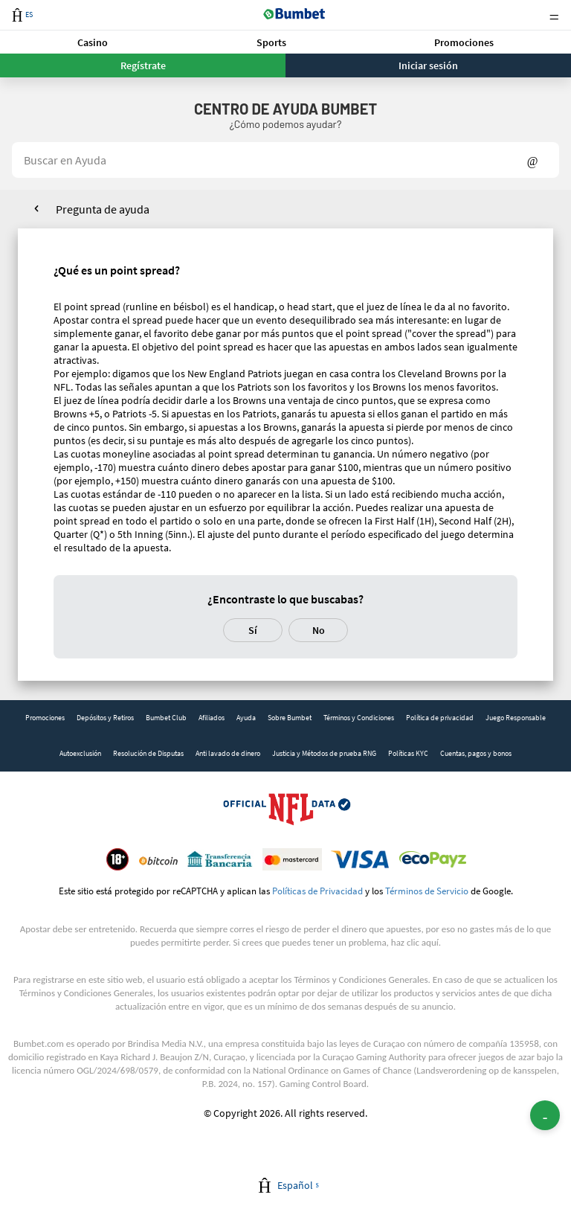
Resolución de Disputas (148, 753)
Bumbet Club (166, 717)
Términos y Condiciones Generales (361, 979)
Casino (92, 42)
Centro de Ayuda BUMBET (285, 109)
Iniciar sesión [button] (428, 65)
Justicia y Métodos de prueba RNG (324, 753)
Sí (252, 630)
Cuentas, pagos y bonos (476, 753)
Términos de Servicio (426, 891)
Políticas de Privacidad (317, 891)
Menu (554, 15)
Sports (271, 42)
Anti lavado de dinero (228, 753)
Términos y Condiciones (358, 717)
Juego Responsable (515, 717)
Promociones (464, 42)
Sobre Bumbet (290, 717)
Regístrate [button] (143, 65)
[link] (45, 718)
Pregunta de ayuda (102, 209)
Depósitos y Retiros (105, 717)
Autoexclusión (80, 753)
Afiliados (212, 717)
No (318, 630)
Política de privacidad (440, 717)
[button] (92, 42)
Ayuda (246, 717)
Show (532, 160)
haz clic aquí (415, 942)
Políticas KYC (408, 753)
